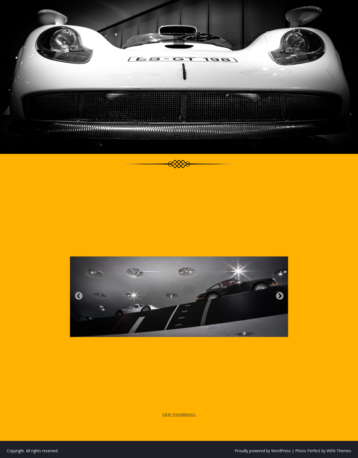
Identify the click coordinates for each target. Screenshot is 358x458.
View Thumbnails (179, 414)
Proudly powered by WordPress (263, 450)
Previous (77, 294)
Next (278, 294)
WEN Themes (339, 450)
